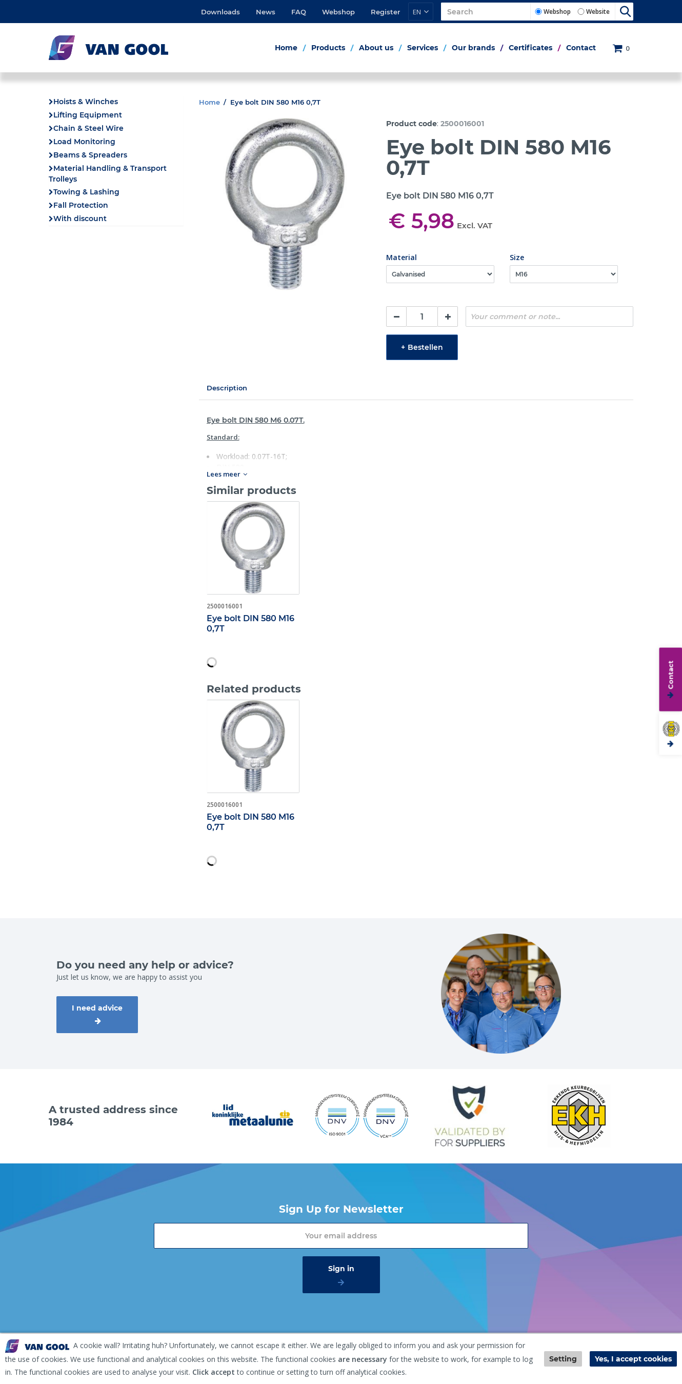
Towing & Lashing (86, 191)
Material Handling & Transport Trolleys (108, 174)
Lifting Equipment (87, 115)
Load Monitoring (84, 141)
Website (598, 11)
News (265, 12)
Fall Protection (80, 205)
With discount (80, 218)
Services (422, 47)
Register (385, 12)
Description (227, 388)
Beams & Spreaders (90, 155)
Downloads (220, 12)
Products (328, 47)
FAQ (298, 12)
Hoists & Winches (85, 101)
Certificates (530, 47)
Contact (581, 47)
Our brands (473, 47)
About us (376, 47)
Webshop (338, 12)
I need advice (97, 1008)
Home (286, 47)
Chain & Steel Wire (88, 128)
